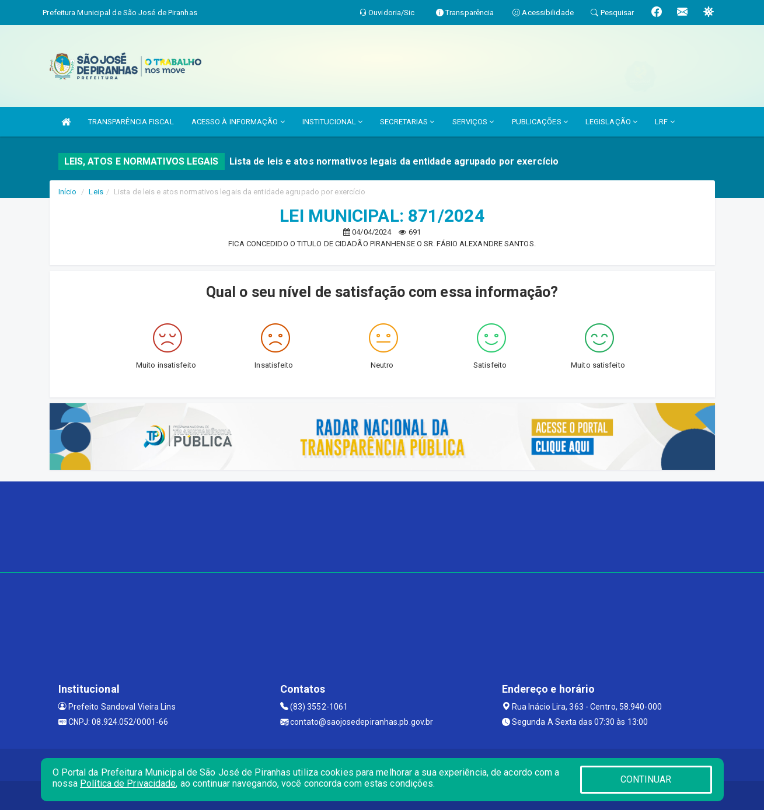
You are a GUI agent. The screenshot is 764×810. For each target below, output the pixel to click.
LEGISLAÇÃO (611, 121)
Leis (96, 191)
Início (67, 191)
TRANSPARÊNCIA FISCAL (131, 121)
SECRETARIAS (407, 121)
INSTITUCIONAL (332, 121)
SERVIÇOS (473, 121)
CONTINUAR (646, 779)
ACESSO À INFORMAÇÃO (238, 121)
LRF (665, 121)
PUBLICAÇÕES (540, 121)
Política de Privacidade (128, 783)
